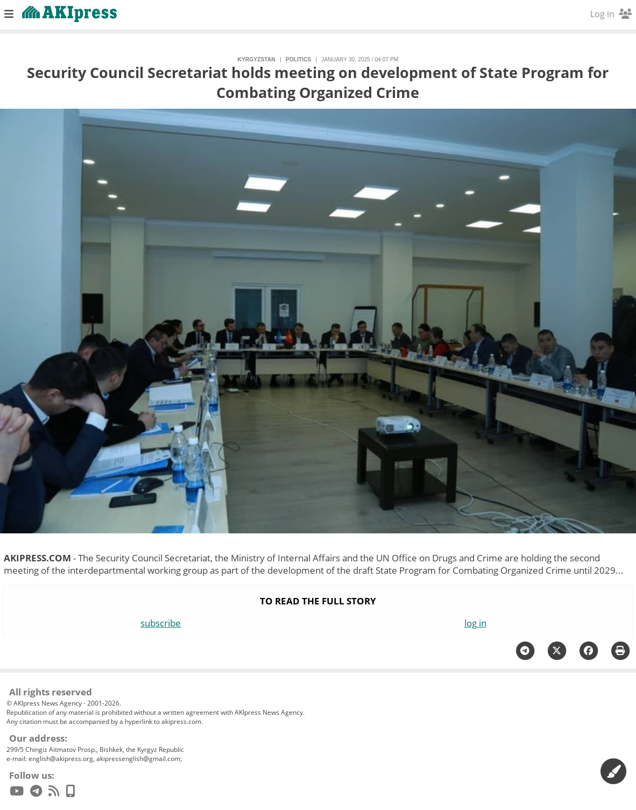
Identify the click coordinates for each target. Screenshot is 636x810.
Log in (611, 14)
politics (298, 59)
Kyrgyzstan (256, 59)
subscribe (160, 623)
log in (475, 623)
